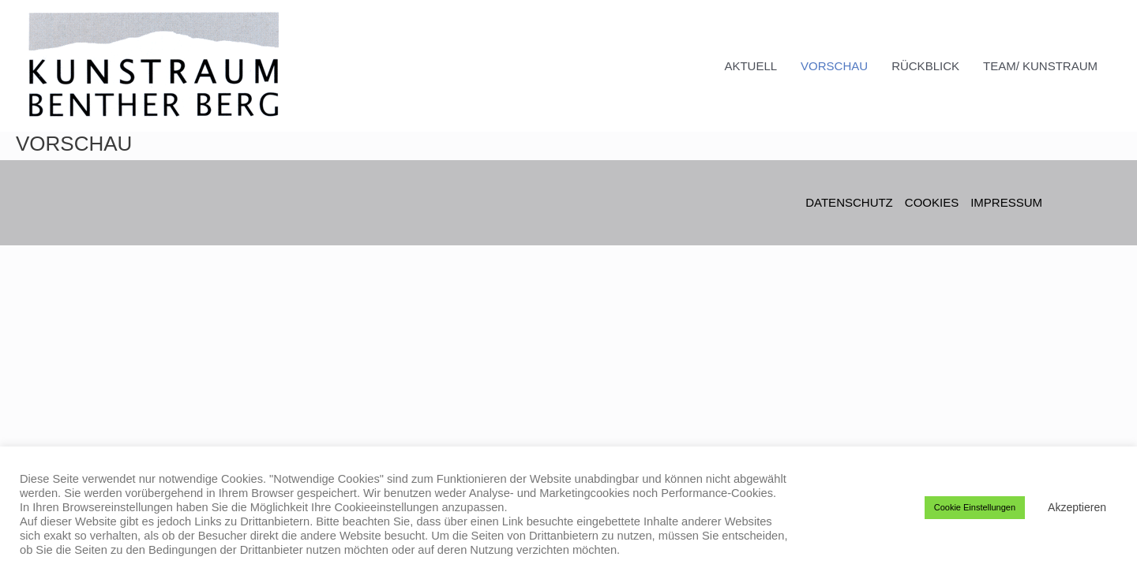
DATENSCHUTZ (849, 202)
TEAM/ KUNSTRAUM (1040, 66)
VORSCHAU (834, 66)
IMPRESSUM (1006, 202)
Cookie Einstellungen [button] (974, 507)
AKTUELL (750, 66)
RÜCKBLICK (925, 66)
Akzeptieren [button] (1077, 507)
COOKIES (932, 202)
